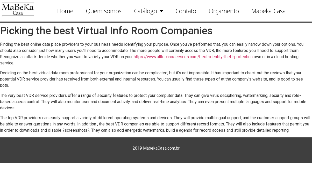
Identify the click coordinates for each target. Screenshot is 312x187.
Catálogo (148, 10)
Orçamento (224, 11)
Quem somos (104, 11)
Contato (185, 11)
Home (65, 11)
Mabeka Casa (268, 11)
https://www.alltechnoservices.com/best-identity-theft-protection (193, 56)
